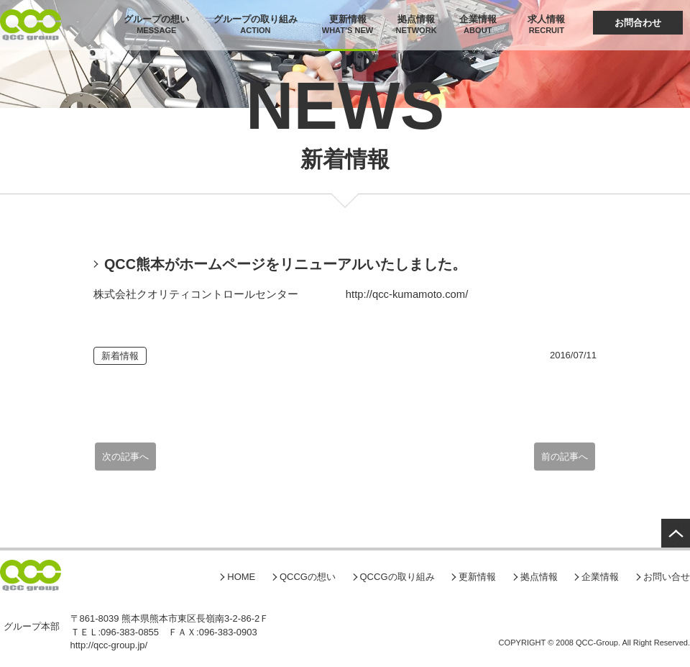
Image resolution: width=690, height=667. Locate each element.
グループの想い (156, 19)
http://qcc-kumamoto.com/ (407, 294)
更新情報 (348, 19)
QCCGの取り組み (397, 576)
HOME (241, 576)
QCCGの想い (308, 576)
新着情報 (120, 355)
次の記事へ (125, 456)
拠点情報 (416, 19)
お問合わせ (638, 22)
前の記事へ (564, 456)
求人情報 (546, 19)
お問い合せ (666, 576)
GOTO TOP (675, 535)
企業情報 (478, 19)
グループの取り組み (255, 19)
